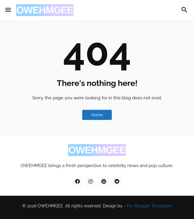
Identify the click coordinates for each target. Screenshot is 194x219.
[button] (8, 10)
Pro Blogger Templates (149, 205)
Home (97, 114)
